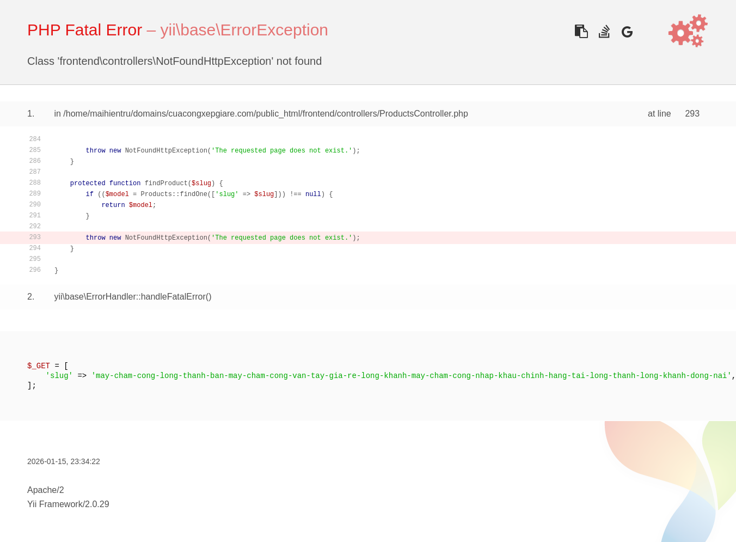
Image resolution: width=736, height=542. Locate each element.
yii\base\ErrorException (244, 30)
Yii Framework (55, 504)
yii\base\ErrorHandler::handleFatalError (129, 296)
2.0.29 (97, 504)
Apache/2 (45, 490)
